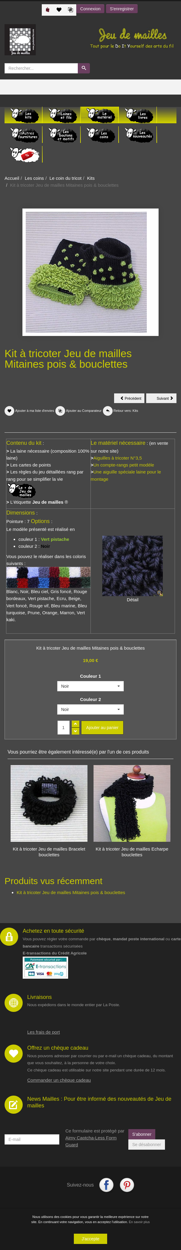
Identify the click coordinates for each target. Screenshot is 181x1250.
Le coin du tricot (65, 178)
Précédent (132, 399)
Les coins (34, 178)
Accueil (12, 178)
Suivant (166, 399)
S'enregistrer (122, 8)
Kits (91, 178)
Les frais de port (43, 1032)
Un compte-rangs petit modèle (123, 464)
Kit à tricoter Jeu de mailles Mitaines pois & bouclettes (71, 892)
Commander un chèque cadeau (59, 1080)
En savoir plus (139, 1222)
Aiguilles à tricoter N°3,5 (117, 457)
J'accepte (91, 1238)
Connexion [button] (90, 8)
